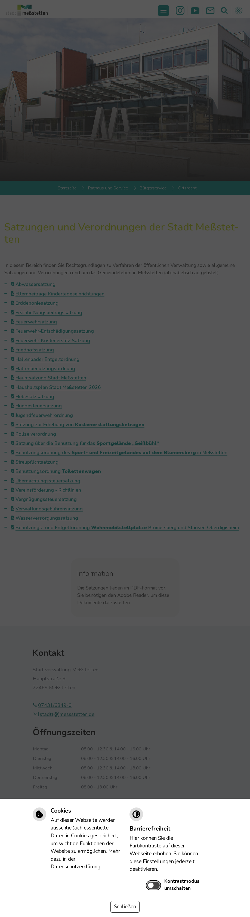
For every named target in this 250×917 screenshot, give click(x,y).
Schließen (125, 906)
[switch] (153, 885)
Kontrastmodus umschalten (181, 884)
